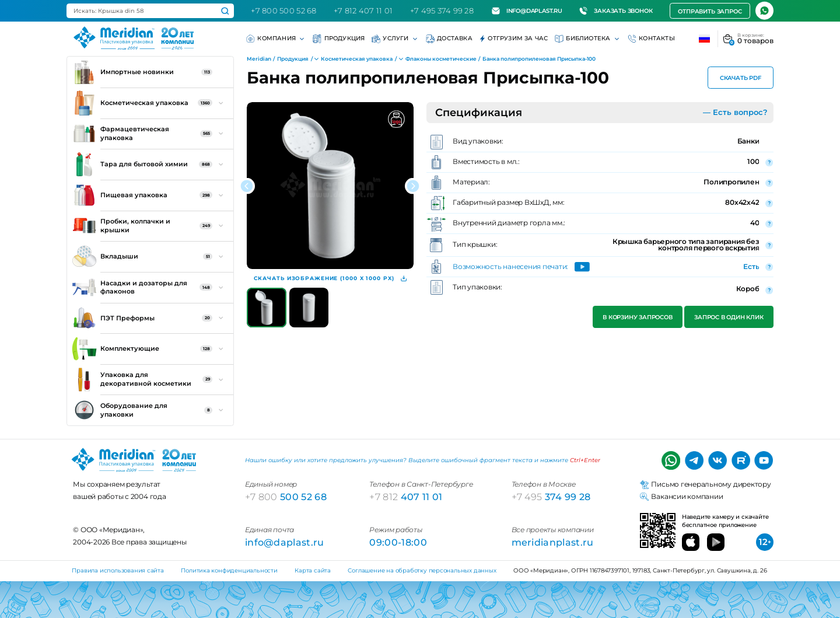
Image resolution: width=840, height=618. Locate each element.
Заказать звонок (615, 11)
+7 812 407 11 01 (363, 10)
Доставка (449, 38)
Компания (276, 38)
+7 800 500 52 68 (283, 10)
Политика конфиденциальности (229, 570)
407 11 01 (405, 496)
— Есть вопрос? (735, 112)
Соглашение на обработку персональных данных (422, 570)
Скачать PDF (740, 78)
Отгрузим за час (514, 38)
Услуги (395, 38)
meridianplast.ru (553, 542)
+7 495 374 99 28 (442, 10)
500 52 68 (286, 496)
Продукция (339, 38)
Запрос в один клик (728, 317)
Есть (751, 267)
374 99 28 (551, 496)
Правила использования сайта (117, 570)
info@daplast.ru (527, 11)
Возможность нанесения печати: (510, 267)
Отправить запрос (709, 11)
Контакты (651, 38)
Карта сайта (313, 570)
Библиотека (588, 38)
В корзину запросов (638, 317)
